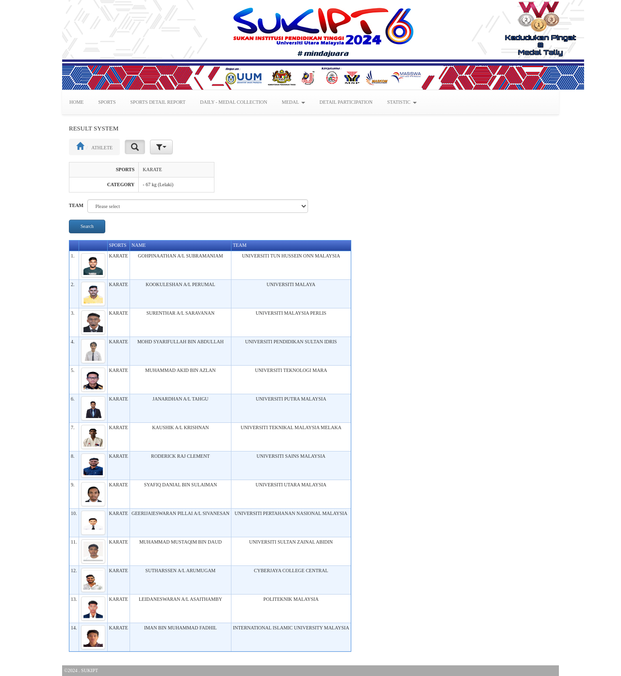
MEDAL (293, 102)
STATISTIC (402, 102)
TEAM (76, 205)
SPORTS (106, 102)
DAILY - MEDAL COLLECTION (233, 102)
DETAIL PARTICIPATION (346, 102)
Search (87, 226)
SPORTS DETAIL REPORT (158, 102)
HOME (76, 102)
